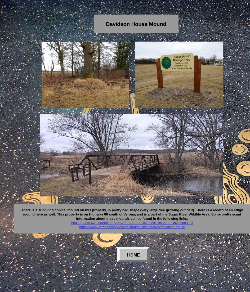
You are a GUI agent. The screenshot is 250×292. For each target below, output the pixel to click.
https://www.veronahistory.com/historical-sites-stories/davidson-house (132, 227)
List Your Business (164, 287)
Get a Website (134, 287)
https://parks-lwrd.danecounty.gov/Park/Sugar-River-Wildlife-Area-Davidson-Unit (132, 223)
